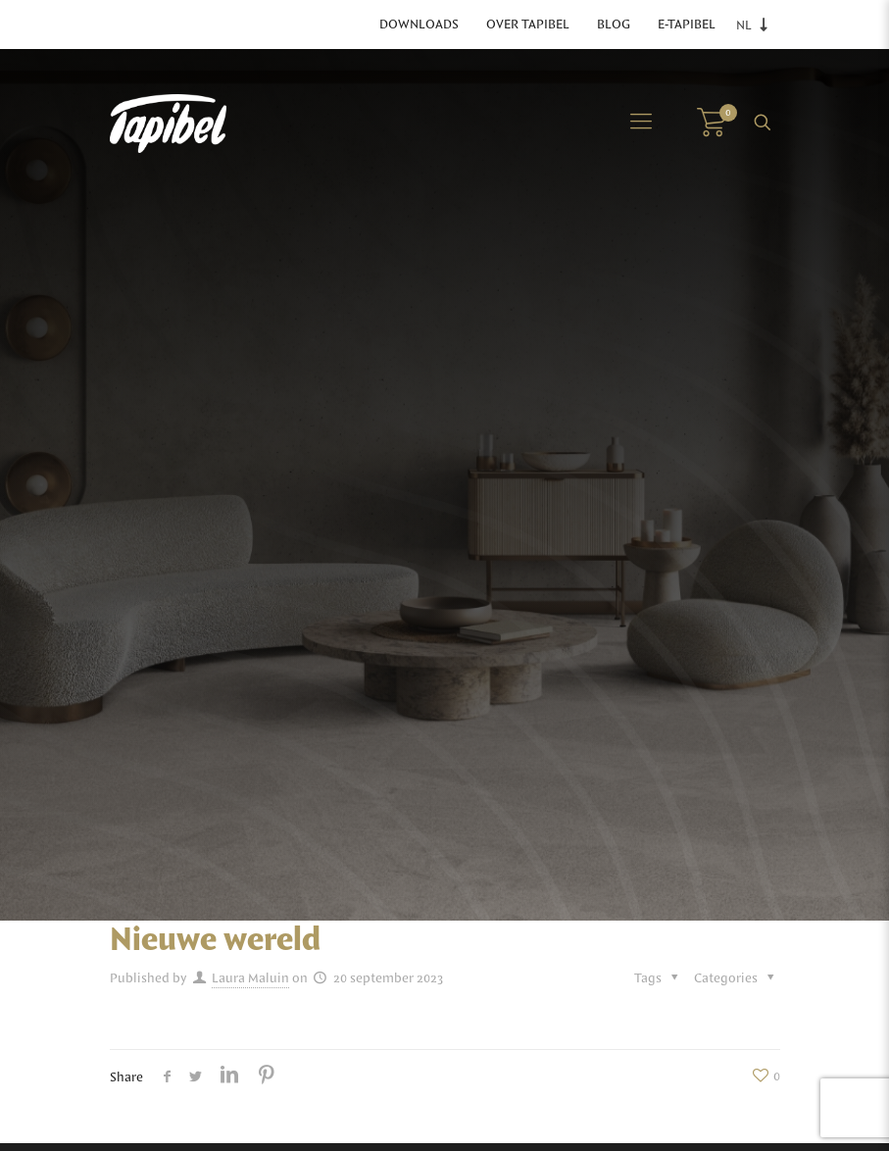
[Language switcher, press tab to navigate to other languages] (757, 25)
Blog (613, 24)
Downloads (419, 24)
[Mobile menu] (641, 122)
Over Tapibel (527, 24)
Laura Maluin (250, 978)
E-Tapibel (687, 24)
